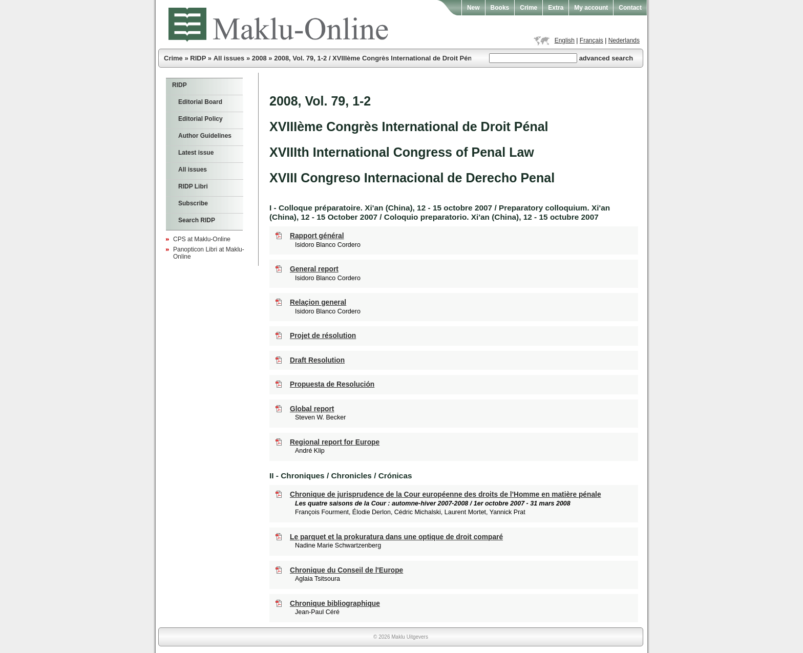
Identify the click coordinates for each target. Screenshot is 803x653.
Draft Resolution (317, 360)
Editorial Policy (200, 118)
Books (500, 7)
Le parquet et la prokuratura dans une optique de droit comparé (396, 537)
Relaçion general (318, 302)
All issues (229, 58)
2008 (259, 58)
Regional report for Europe (334, 442)
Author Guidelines (204, 135)
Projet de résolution (323, 336)
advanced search (606, 58)
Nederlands (624, 40)
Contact (630, 7)
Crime (528, 7)
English (565, 40)
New (473, 7)
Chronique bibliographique (335, 603)
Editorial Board (200, 102)
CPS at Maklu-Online (201, 239)
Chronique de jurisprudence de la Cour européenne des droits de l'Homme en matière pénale (445, 494)
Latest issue (196, 152)
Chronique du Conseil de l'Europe (346, 570)
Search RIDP (196, 220)
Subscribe (193, 203)
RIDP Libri (193, 186)
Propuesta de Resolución (332, 384)
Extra (555, 7)
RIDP (198, 58)
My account (591, 7)
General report (314, 269)
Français (591, 40)
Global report (312, 409)
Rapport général (317, 236)
